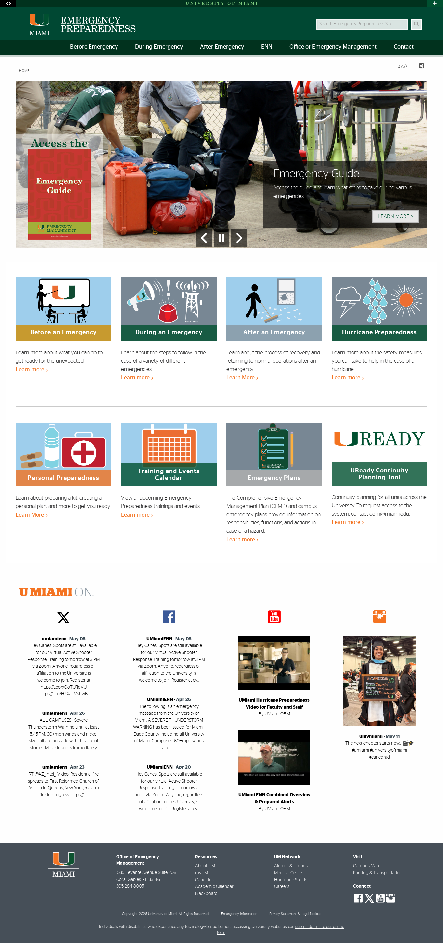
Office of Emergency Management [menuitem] (333, 47)
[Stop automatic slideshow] (221, 238)
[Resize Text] (403, 66)
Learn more (32, 369)
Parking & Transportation (377, 873)
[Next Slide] (239, 238)
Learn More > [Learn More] (395, 216)
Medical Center (288, 873)
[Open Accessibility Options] (8, 3)
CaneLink (204, 880)
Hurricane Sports (290, 880)
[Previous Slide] (204, 238)
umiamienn (54, 639)
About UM (205, 866)
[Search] (416, 24)
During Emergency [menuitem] (159, 47)
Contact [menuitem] (404, 47)
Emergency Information (239, 914)
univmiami (371, 736)
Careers (281, 886)
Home (24, 71)
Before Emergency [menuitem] (94, 47)
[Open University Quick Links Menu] (435, 3)
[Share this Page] (418, 66)
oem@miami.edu (389, 514)
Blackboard (206, 893)
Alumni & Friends (291, 866)
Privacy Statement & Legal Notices (295, 914)
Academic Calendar (214, 886)
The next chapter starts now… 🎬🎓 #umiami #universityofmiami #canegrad (379, 750)
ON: (56, 593)
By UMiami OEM (274, 714)
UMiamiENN (159, 639)
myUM (201, 873)
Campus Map (366, 866)
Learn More (242, 377)
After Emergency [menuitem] (222, 47)
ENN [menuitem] (266, 47)
